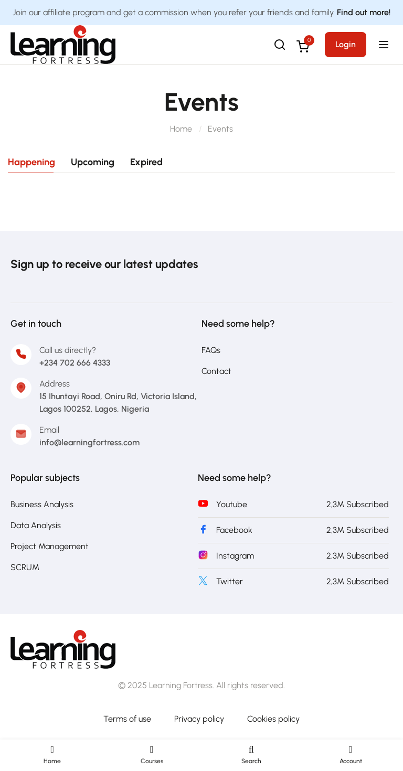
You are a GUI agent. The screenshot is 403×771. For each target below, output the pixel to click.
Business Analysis (41, 504)
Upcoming (92, 162)
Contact (216, 371)
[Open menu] (385, 44)
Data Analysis (35, 525)
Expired (146, 162)
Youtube (231, 504)
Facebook (234, 530)
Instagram (235, 556)
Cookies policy (273, 719)
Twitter (229, 581)
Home (181, 129)
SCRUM (24, 567)
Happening (31, 162)
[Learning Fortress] (62, 649)
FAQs (211, 350)
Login (345, 44)
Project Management (49, 546)
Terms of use (127, 719)
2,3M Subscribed (357, 504)
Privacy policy (199, 719)
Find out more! (363, 12)
